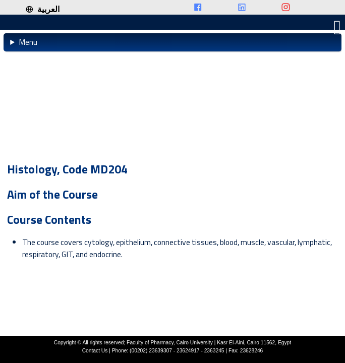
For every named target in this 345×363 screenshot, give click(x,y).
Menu (28, 42)
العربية (42, 9)
